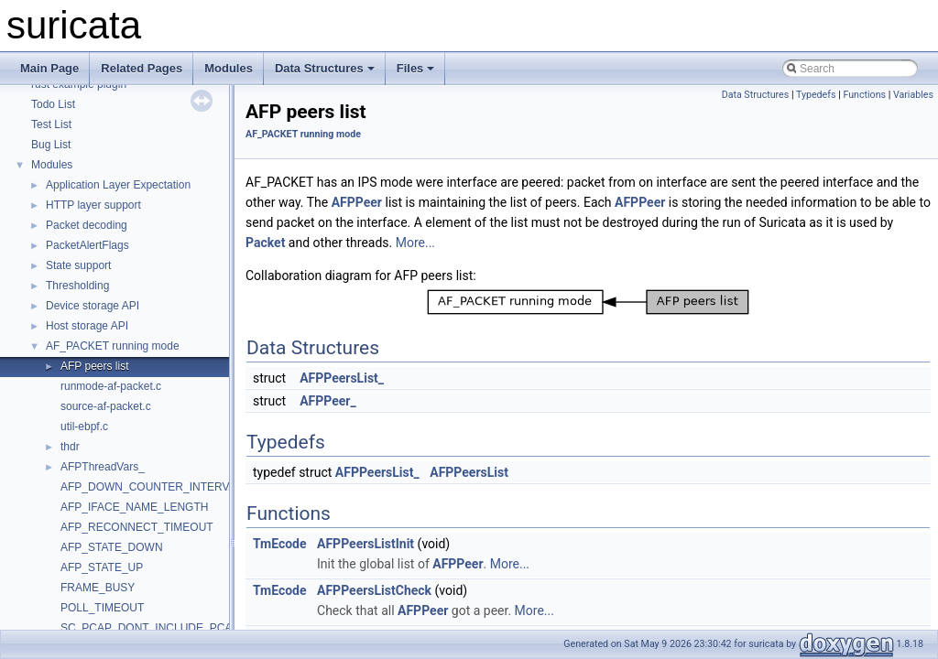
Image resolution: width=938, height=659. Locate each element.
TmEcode (280, 543)
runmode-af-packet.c (110, 386)
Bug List (51, 144)
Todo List (53, 104)
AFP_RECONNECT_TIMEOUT (136, 527)
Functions (864, 95)
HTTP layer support (93, 205)
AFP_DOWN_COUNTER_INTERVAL (151, 487)
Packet (265, 242)
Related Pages (141, 68)
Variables (913, 95)
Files (416, 68)
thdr (70, 446)
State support (78, 265)
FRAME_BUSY (97, 587)
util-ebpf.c (84, 426)
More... (415, 242)
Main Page (49, 68)
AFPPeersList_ (342, 378)
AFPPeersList (469, 472)
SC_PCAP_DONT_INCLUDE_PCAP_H (157, 627)
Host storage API (87, 325)
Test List (51, 124)
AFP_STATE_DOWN (111, 547)
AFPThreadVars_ (102, 466)
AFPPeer (357, 202)
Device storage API (92, 305)
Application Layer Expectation (118, 184)
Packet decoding (86, 225)
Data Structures (325, 68)
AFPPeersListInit (365, 543)
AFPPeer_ (328, 401)
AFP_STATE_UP (101, 567)
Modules (228, 68)
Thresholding (77, 285)
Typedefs (816, 95)
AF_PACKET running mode (113, 346)
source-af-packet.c (105, 406)
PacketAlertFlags (87, 245)
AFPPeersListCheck (374, 590)
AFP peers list (94, 366)
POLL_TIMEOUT (102, 607)
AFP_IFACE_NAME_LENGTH (134, 507)
